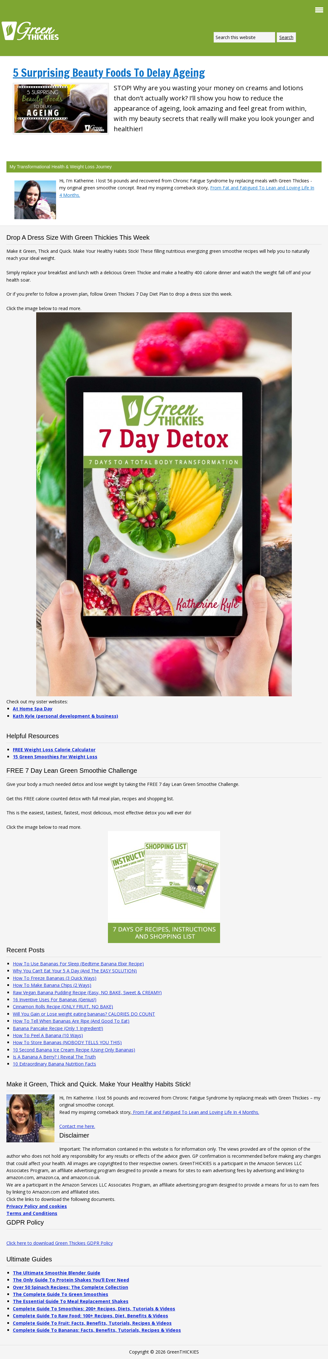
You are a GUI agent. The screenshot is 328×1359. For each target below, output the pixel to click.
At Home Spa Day (33, 709)
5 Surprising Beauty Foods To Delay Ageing (109, 72)
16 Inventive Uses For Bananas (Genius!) (54, 999)
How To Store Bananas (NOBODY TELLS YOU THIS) (67, 1042)
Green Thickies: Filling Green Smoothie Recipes (32, 30)
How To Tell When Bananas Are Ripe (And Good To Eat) (71, 1021)
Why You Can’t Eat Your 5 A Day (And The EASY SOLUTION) (75, 971)
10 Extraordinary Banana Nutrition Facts (54, 1064)
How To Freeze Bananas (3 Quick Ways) (54, 978)
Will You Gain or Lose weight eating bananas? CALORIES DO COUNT (84, 1014)
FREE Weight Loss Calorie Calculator (54, 750)
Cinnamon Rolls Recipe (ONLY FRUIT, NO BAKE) (63, 1006)
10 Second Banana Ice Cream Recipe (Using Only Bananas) (74, 1050)
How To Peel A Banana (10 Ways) (48, 1035)
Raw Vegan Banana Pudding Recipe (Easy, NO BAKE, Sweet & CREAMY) (87, 992)
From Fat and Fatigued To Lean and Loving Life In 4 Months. (195, 1112)
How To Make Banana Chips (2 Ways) (52, 985)
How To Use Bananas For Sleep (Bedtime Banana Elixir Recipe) (78, 964)
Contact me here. (77, 1126)
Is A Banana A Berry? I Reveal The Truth (54, 1057)
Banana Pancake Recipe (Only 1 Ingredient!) (58, 1028)
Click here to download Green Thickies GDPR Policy (59, 1243)
